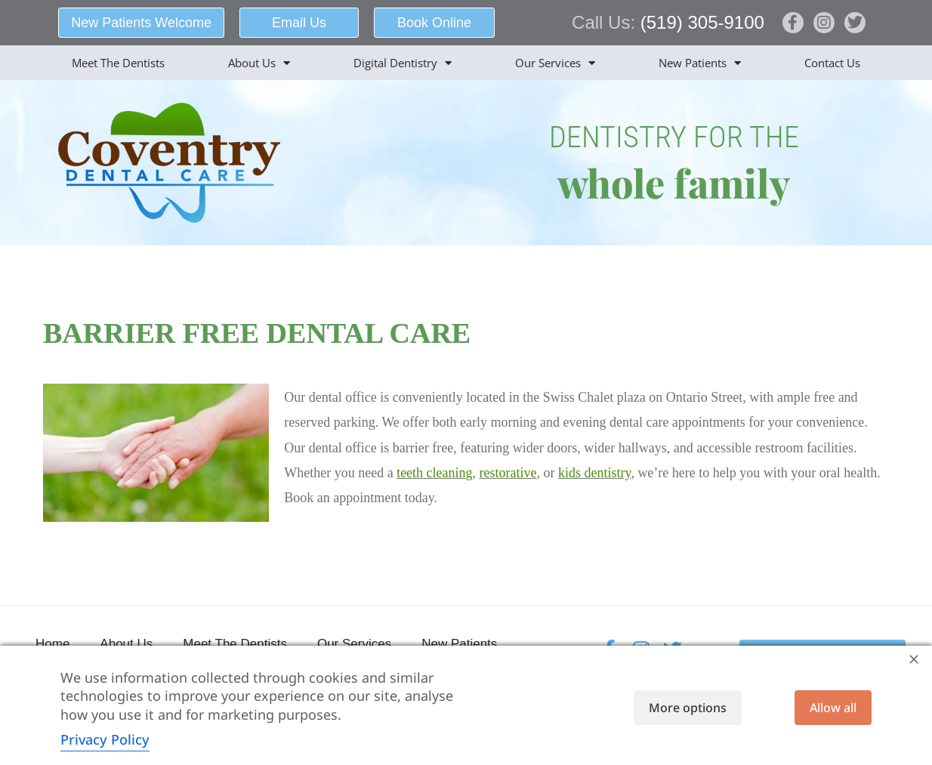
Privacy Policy (105, 739)
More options (688, 707)
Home (52, 644)
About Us (259, 63)
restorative (508, 472)
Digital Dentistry (402, 63)
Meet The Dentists (118, 62)
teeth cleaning (434, 472)
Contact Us (832, 62)
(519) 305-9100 (702, 22)
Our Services (555, 63)
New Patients (700, 63)
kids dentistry (594, 472)
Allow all (833, 707)
